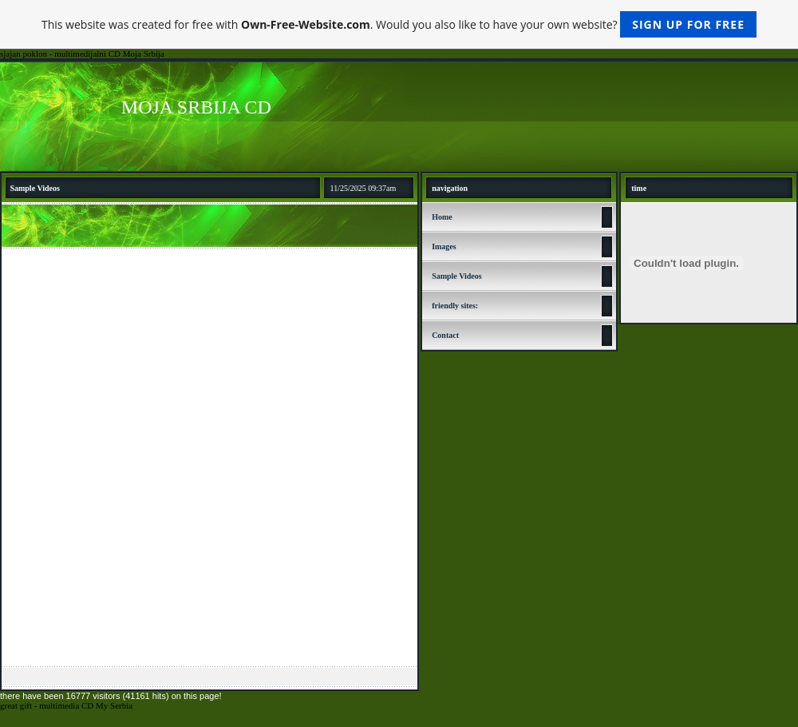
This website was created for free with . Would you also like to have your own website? (399, 24)
